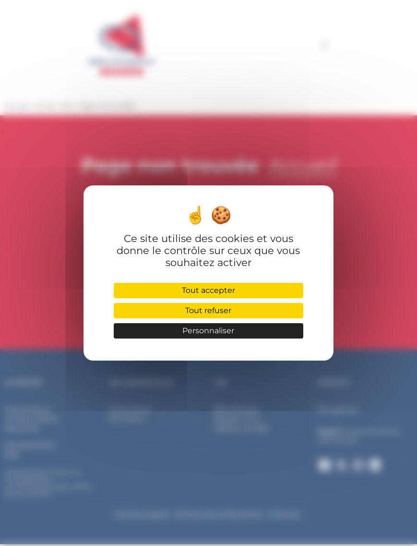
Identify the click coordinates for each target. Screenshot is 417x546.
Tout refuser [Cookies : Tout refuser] (208, 310)
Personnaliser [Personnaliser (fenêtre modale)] (208, 330)
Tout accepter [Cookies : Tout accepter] (208, 290)
